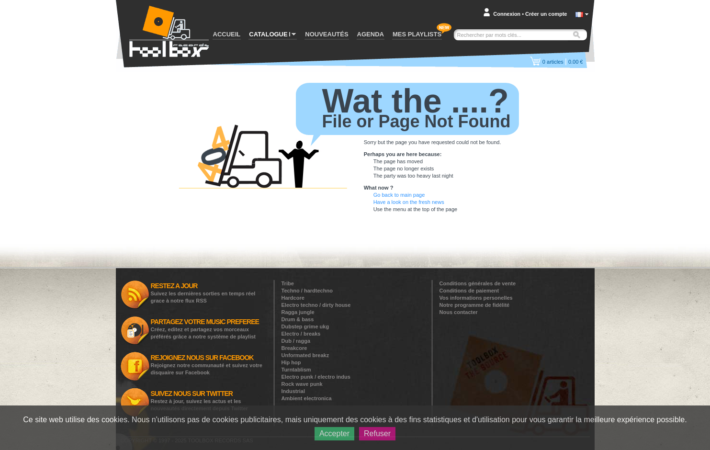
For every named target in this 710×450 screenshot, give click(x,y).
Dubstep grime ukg (305, 326)
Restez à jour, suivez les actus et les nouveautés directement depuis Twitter (199, 400)
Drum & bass (298, 319)
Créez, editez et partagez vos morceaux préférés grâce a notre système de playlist (205, 328)
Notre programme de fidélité (475, 305)
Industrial (293, 391)
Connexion (506, 14)
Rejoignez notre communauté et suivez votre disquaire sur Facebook (207, 364)
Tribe (288, 283)
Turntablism (296, 369)
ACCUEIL (227, 34)
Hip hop (291, 362)
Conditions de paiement (469, 290)
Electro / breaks (301, 334)
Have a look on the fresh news (408, 202)
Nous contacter (459, 312)
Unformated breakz (305, 355)
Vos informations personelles (476, 298)
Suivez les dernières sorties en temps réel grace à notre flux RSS (203, 293)
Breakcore (294, 348)
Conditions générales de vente (478, 283)
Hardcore (293, 298)
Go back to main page (399, 195)
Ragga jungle (298, 312)
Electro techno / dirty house (316, 305)
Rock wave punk (302, 384)
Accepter (334, 433)
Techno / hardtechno (307, 290)
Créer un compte (546, 14)
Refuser (377, 433)
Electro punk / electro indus (316, 377)
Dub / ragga (296, 341)
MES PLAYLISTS (417, 34)
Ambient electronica (307, 398)
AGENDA (370, 34)
